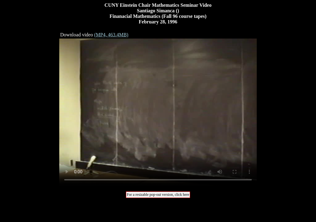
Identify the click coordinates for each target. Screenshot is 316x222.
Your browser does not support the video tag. (158, 113)
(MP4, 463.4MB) (111, 34)
